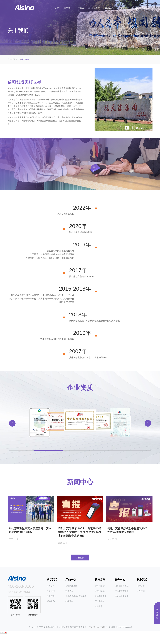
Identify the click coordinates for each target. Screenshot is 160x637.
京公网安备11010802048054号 (119, 629)
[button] (148, 430)
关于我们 (68, 7)
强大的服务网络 (122, 598)
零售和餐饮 (100, 588)
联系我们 (123, 7)
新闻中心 (51, 603)
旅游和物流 (100, 593)
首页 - (18, 59)
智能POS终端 (71, 588)
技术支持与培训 (122, 593)
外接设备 (69, 603)
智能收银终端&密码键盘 (76, 598)
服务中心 (109, 7)
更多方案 (99, 608)
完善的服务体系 (122, 588)
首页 (57, 7)
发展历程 (51, 593)
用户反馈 (141, 588)
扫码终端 (69, 593)
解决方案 (95, 7)
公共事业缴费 (101, 598)
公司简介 (51, 588)
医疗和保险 (100, 603)
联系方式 (141, 593)
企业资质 (51, 598)
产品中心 (82, 7)
